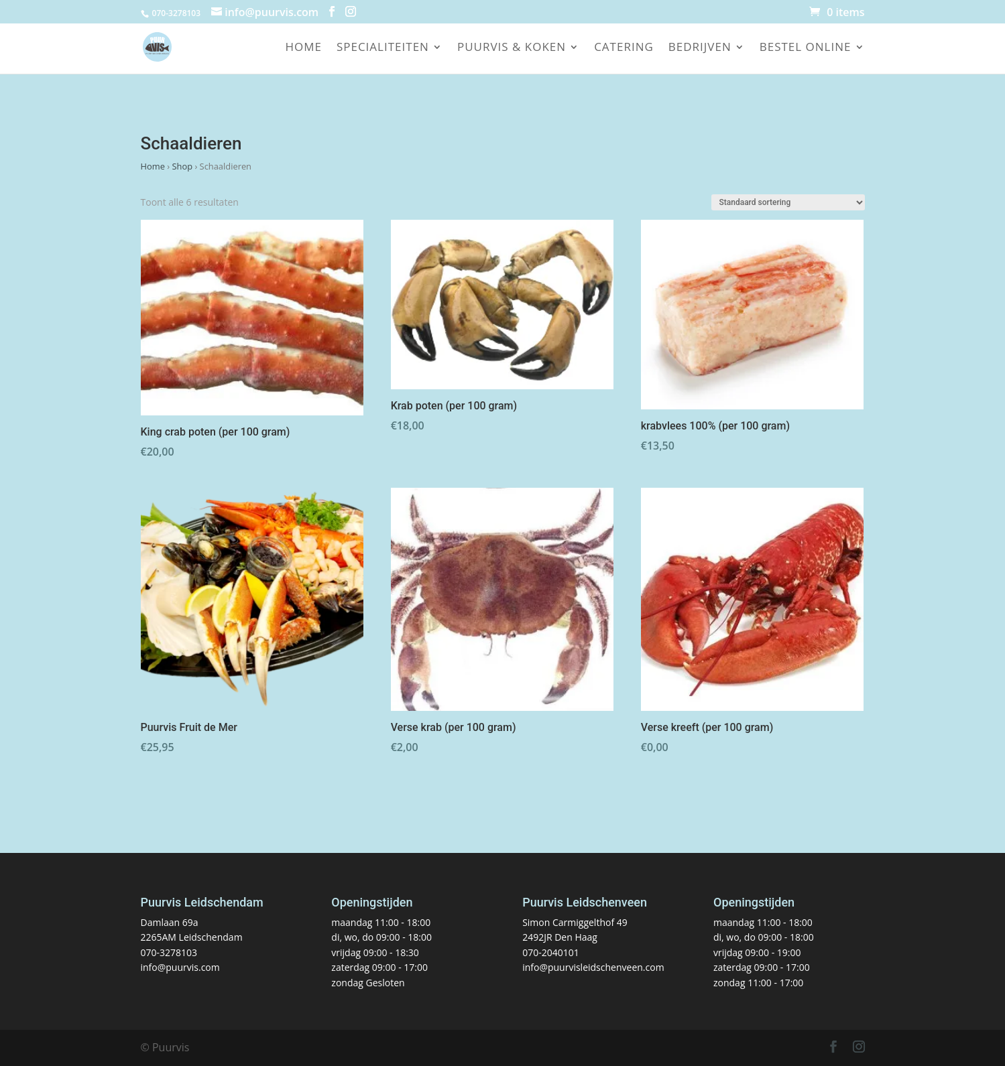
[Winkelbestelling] (788, 202)
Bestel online (805, 48)
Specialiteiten (383, 48)
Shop (182, 166)
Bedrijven (699, 48)
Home (303, 48)
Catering (624, 48)
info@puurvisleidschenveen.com (593, 967)
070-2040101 (550, 952)
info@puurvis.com (180, 967)
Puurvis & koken (511, 48)
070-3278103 (169, 952)
